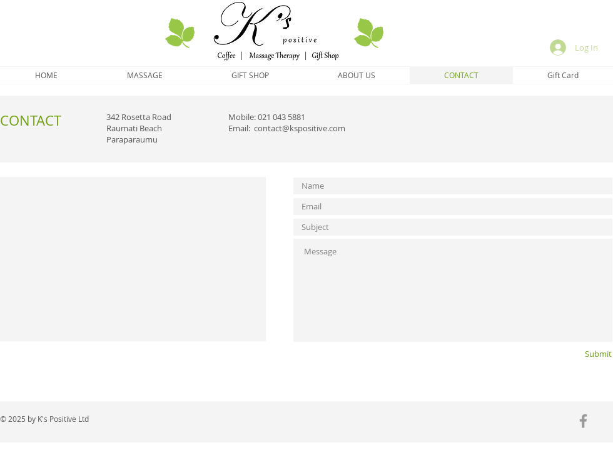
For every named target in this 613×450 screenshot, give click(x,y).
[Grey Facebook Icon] (583, 421)
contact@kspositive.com (299, 128)
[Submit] (578, 354)
